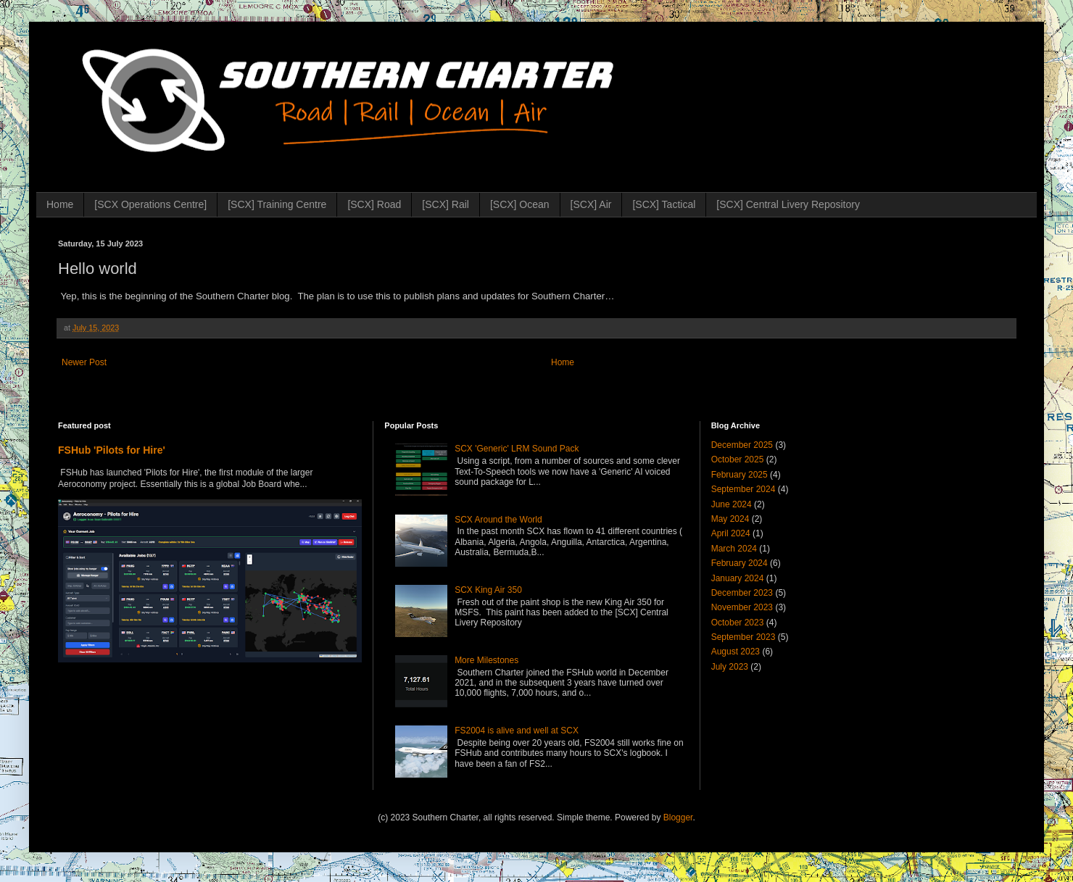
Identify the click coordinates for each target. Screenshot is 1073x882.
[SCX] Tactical (663, 204)
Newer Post (84, 362)
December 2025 (742, 445)
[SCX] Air (591, 204)
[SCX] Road (374, 204)
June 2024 (731, 504)
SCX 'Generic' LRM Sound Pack (517, 449)
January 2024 (737, 578)
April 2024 (730, 533)
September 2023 (743, 637)
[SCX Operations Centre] (150, 204)
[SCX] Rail (445, 204)
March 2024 (734, 549)
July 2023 (729, 667)
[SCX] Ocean (520, 204)
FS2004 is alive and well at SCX (517, 730)
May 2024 (730, 519)
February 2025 (739, 475)
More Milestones (486, 660)
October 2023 (737, 622)
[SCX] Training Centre (277, 204)
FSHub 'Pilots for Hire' (111, 450)
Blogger (678, 817)
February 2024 (739, 563)
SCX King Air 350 (488, 590)
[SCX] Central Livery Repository (788, 204)
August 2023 (735, 651)
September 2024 (743, 489)
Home (59, 204)
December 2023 (742, 593)
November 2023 (742, 607)
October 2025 (737, 459)
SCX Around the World (498, 520)
